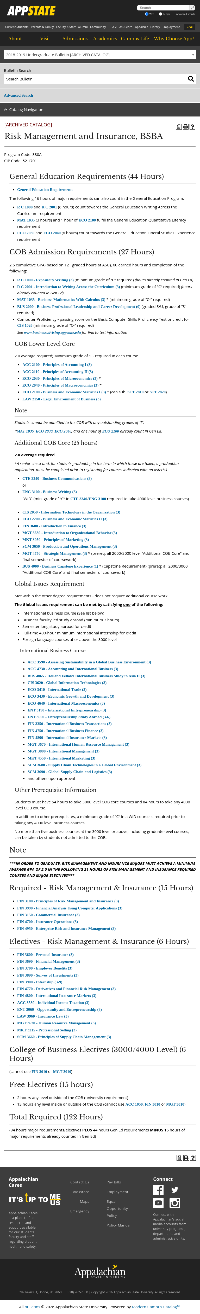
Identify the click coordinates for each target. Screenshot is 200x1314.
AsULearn (125, 27)
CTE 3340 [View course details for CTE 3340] (79, 499)
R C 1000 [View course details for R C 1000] (25, 207)
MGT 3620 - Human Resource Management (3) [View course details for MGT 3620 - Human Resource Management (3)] (56, 1023)
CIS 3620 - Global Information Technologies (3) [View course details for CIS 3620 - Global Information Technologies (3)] (67, 683)
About (15, 38)
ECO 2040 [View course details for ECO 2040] (52, 233)
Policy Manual (119, 1225)
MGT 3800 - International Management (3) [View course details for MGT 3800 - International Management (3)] (63, 751)
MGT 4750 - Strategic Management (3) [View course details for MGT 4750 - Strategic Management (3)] (54, 553)
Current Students (17, 27)
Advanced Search (18, 95)
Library (155, 27)
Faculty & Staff (66, 27)
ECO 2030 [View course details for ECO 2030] (25, 233)
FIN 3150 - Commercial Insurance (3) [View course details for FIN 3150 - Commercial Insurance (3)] (48, 915)
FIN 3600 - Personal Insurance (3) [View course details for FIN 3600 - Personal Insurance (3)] (45, 955)
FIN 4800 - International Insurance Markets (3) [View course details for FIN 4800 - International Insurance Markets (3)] (67, 737)
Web (149, 14)
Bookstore (80, 1191)
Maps (84, 1201)
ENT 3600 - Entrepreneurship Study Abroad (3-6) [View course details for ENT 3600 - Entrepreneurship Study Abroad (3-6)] (69, 717)
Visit (45, 38)
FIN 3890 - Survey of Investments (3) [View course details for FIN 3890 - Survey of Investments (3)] (48, 975)
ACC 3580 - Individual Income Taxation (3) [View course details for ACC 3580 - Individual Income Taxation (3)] (53, 1003)
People (165, 14)
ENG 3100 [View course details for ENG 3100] (97, 499)
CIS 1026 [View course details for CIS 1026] (25, 325)
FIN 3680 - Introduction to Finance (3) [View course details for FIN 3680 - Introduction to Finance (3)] (54, 526)
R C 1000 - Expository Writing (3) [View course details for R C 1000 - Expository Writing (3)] (45, 280)
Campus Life (135, 38)
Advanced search (185, 14)
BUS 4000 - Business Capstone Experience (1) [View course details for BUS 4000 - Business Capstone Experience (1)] (60, 566)
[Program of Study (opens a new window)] (179, 127)
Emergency (79, 1211)
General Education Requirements (45, 190)
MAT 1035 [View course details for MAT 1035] (26, 220)
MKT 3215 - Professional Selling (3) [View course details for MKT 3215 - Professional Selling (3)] (47, 1030)
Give (189, 27)
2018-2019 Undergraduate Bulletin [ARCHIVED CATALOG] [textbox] (58, 54)
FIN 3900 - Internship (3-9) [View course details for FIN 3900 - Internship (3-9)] (39, 982)
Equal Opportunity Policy (117, 1208)
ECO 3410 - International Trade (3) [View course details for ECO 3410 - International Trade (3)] (57, 689)
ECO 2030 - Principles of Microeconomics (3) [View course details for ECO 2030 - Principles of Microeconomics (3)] (60, 378)
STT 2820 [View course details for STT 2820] (157, 392)
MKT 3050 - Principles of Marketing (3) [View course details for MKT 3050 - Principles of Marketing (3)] (55, 540)
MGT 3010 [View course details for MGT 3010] (62, 1072)
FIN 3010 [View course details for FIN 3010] (39, 1072)
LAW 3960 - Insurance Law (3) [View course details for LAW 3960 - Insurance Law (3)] (43, 1016)
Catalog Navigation (26, 109)
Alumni (83, 27)
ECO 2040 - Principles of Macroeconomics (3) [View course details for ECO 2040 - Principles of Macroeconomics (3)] (60, 385)
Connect (163, 1179)
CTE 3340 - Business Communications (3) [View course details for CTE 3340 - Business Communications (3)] (57, 478)
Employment (171, 27)
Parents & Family (42, 27)
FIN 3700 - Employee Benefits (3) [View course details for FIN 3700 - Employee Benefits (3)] (44, 968)
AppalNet (141, 27)
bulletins (32, 1306)
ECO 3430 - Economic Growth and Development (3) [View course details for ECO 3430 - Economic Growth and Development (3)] (71, 696)
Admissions (75, 38)
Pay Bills (114, 1182)
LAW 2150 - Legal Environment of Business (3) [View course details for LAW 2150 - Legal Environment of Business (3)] (61, 399)
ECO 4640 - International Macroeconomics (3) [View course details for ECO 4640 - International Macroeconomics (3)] (66, 703)
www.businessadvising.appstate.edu (52, 332)
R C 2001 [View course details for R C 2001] (49, 207)
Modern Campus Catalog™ (156, 1306)
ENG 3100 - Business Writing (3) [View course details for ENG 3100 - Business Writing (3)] (49, 492)
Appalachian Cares (23, 1182)
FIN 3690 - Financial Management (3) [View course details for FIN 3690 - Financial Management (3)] (48, 961)
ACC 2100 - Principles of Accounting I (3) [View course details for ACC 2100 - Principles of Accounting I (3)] (57, 365)
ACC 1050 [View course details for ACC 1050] (134, 1104)
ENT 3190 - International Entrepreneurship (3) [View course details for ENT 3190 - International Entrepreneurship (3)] (67, 710)
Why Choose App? (174, 38)
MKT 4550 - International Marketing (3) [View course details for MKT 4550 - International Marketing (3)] (61, 758)
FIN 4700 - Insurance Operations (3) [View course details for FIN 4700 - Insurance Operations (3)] (47, 922)
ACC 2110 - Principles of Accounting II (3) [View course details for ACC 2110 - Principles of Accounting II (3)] (57, 372)
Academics (105, 38)
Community (98, 27)
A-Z (114, 27)
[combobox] (100, 55)
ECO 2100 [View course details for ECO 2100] (87, 220)
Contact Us (79, 1182)
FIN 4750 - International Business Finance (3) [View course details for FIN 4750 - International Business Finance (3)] (66, 731)
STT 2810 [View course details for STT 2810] (135, 392)
